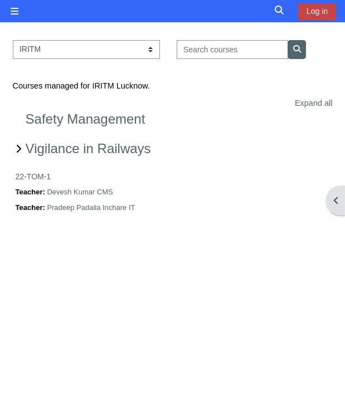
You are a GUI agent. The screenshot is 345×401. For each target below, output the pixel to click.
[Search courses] (233, 49)
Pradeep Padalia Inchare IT (91, 207)
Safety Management (85, 118)
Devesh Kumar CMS (80, 192)
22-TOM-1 (33, 176)
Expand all (313, 103)
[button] (279, 11)
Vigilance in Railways (88, 148)
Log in (317, 11)
